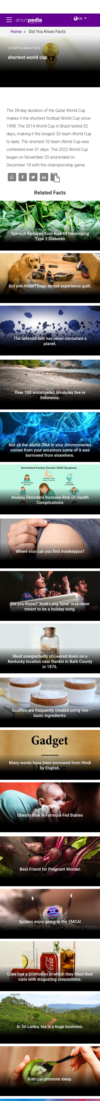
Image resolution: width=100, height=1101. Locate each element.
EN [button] (78, 18)
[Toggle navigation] (9, 20)
